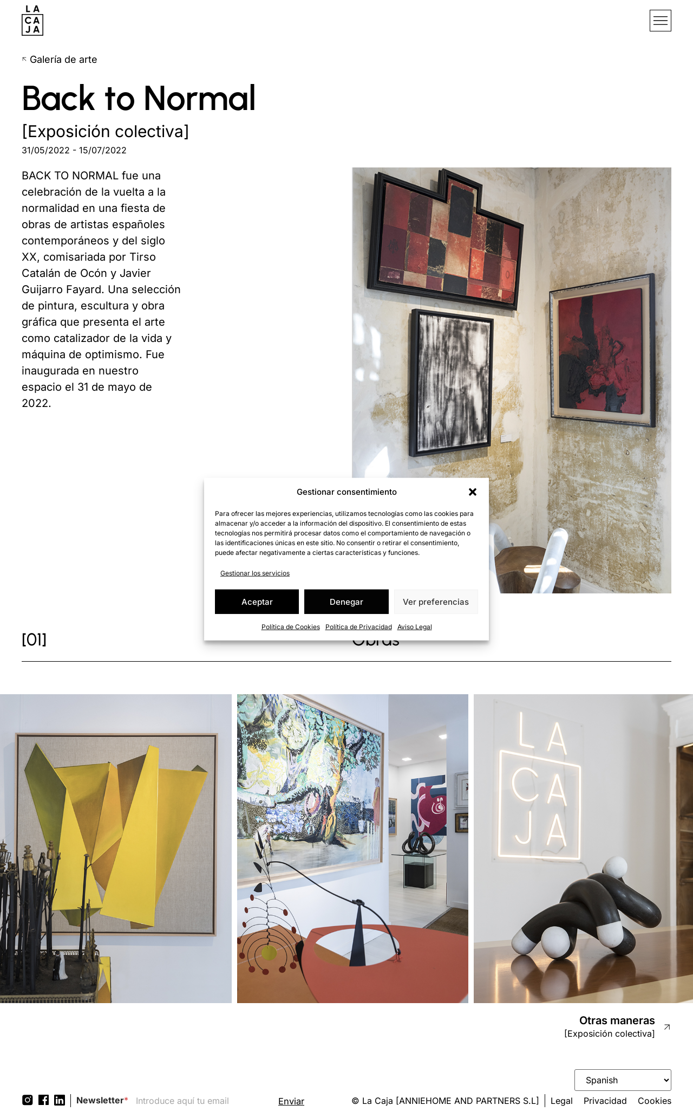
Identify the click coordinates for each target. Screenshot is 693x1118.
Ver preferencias (436, 601)
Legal (562, 1100)
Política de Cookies (290, 627)
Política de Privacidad (358, 627)
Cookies (654, 1100)
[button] (472, 492)
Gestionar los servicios (255, 573)
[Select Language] (622, 1080)
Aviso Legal (414, 627)
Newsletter (102, 1100)
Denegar (346, 601)
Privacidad (605, 1100)
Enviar (291, 1101)
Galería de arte (59, 59)
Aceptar (257, 601)
